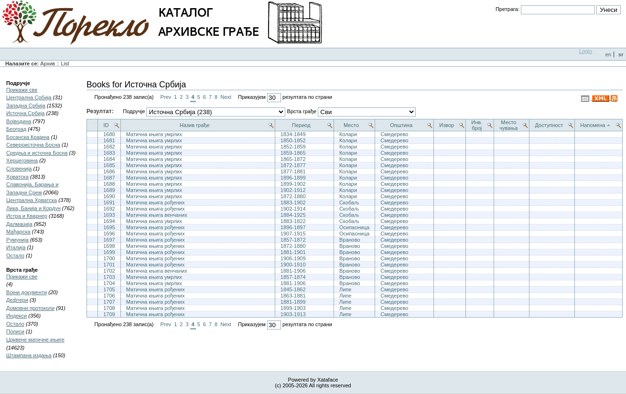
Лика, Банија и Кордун (33, 208)
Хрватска (17, 177)
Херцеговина (22, 160)
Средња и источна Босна (36, 153)
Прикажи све (21, 90)
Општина (401, 125)
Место (351, 125)
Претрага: (507, 9)
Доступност (549, 125)
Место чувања (508, 125)
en (608, 54)
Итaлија (15, 247)
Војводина (18, 121)
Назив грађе (195, 125)
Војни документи (26, 292)
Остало (15, 255)
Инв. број (476, 125)
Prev (165, 97)
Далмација (19, 224)
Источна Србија (25, 113)
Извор (446, 125)
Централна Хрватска (31, 200)
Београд (16, 129)
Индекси (16, 316)
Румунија (17, 240)
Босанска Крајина (27, 137)
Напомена (592, 125)
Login (585, 51)
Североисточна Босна (33, 145)
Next (225, 97)
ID (105, 125)
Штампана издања (29, 355)
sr (620, 54)
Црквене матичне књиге (35, 339)
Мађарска (18, 231)
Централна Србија (29, 97)
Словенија (19, 168)
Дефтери (17, 300)
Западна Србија (25, 105)
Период (301, 125)
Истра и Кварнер (26, 216)
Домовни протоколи (30, 308)
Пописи (15, 331)
